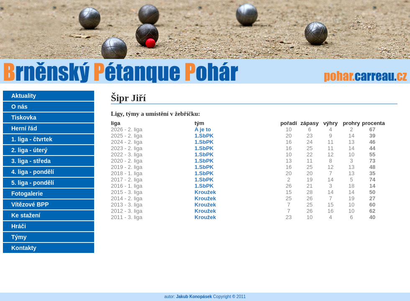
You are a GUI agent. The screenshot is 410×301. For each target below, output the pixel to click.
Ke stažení (25, 215)
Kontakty (23, 248)
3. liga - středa (31, 161)
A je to (203, 129)
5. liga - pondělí (32, 182)
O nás (19, 106)
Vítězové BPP (30, 204)
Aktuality (23, 95)
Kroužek (205, 192)
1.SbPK (204, 136)
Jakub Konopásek (194, 296)
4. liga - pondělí (32, 171)
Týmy (19, 237)
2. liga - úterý (29, 150)
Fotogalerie (27, 193)
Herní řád (24, 128)
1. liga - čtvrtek (31, 139)
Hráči (18, 226)
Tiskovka (23, 117)
